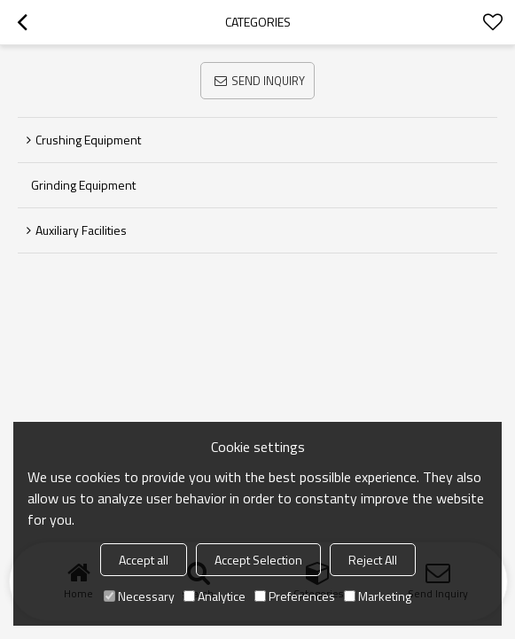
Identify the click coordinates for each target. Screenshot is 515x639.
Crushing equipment (88, 139)
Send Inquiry (268, 81)
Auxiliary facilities (81, 230)
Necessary (139, 596)
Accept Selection (258, 559)
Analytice (214, 596)
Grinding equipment (83, 184)
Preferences (294, 596)
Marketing (377, 596)
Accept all (143, 559)
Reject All (372, 559)
